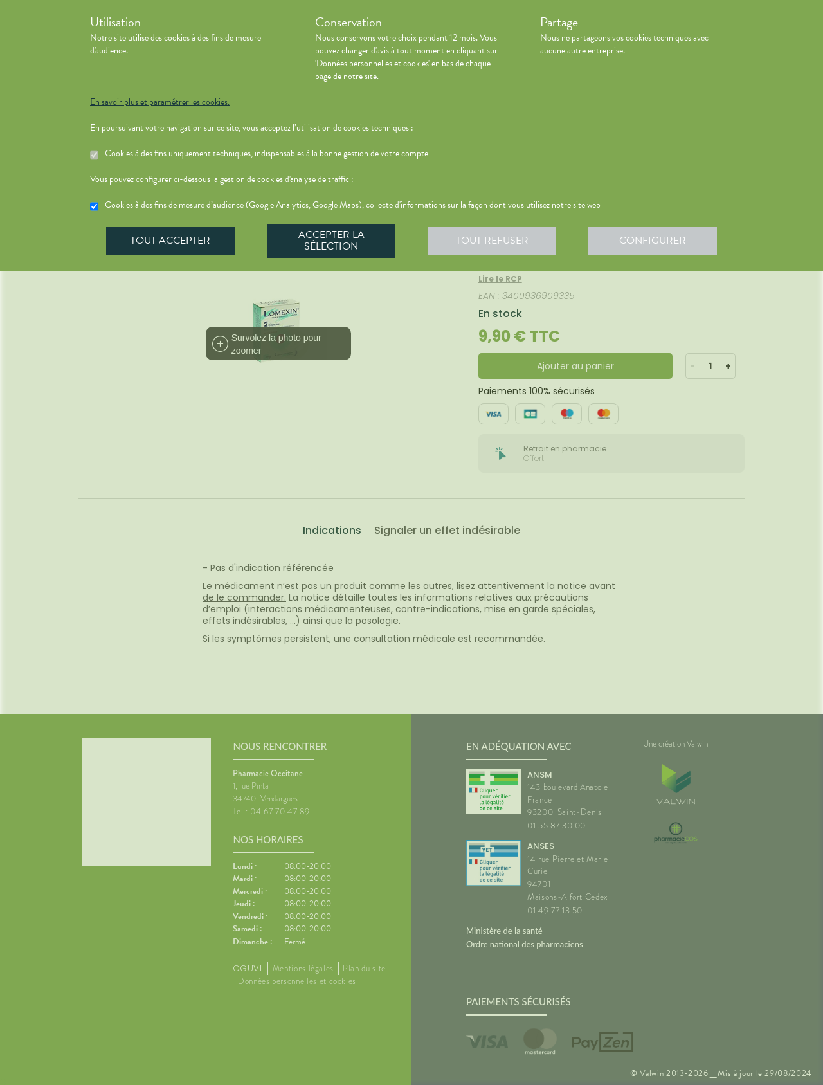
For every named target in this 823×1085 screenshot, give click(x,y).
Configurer (652, 240)
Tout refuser (492, 240)
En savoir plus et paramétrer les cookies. (160, 102)
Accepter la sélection (331, 240)
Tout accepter (170, 240)
